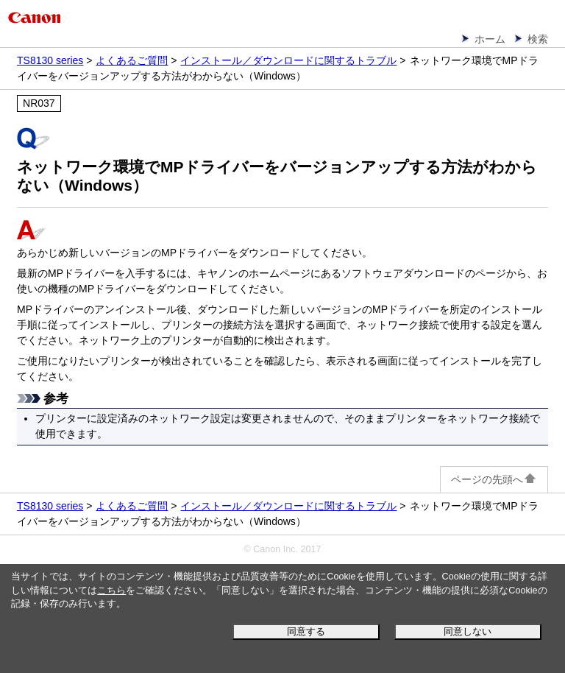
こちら (111, 590)
